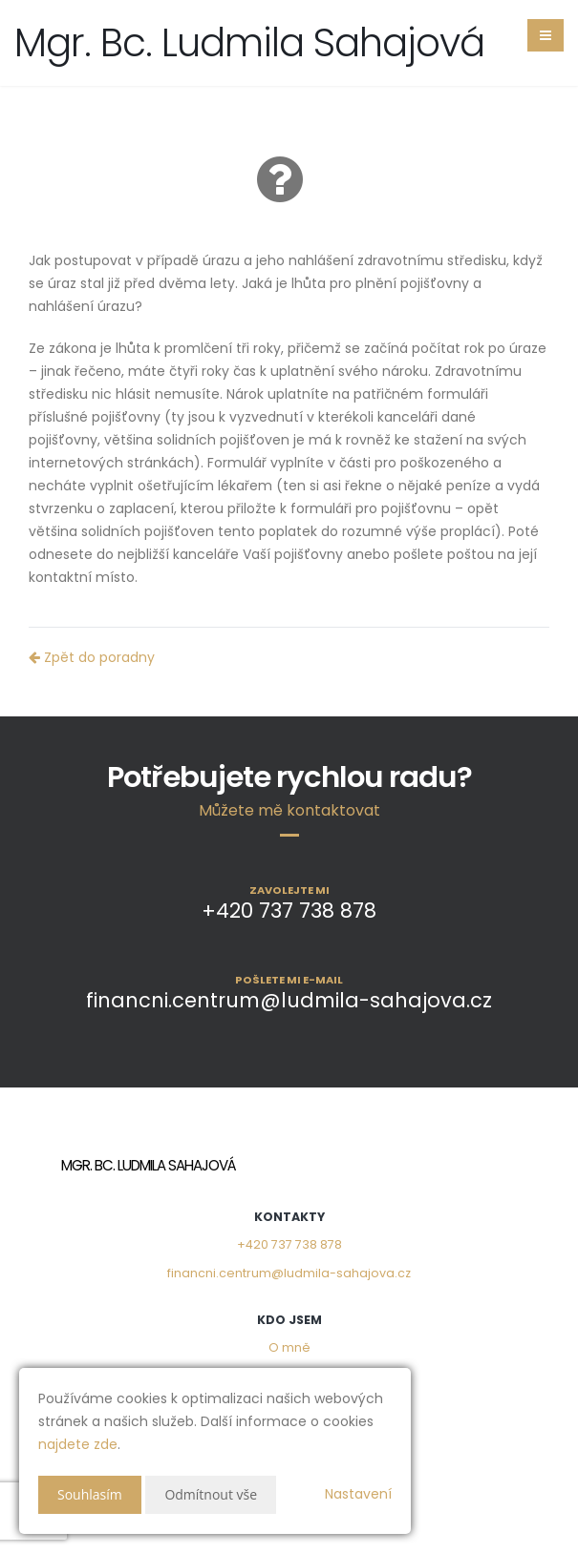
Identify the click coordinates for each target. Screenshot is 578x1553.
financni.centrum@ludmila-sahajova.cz (289, 1273)
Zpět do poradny (92, 657)
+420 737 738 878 (289, 1244)
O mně (289, 1347)
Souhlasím (89, 1494)
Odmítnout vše (210, 1494)
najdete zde (78, 1444)
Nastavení (358, 1493)
